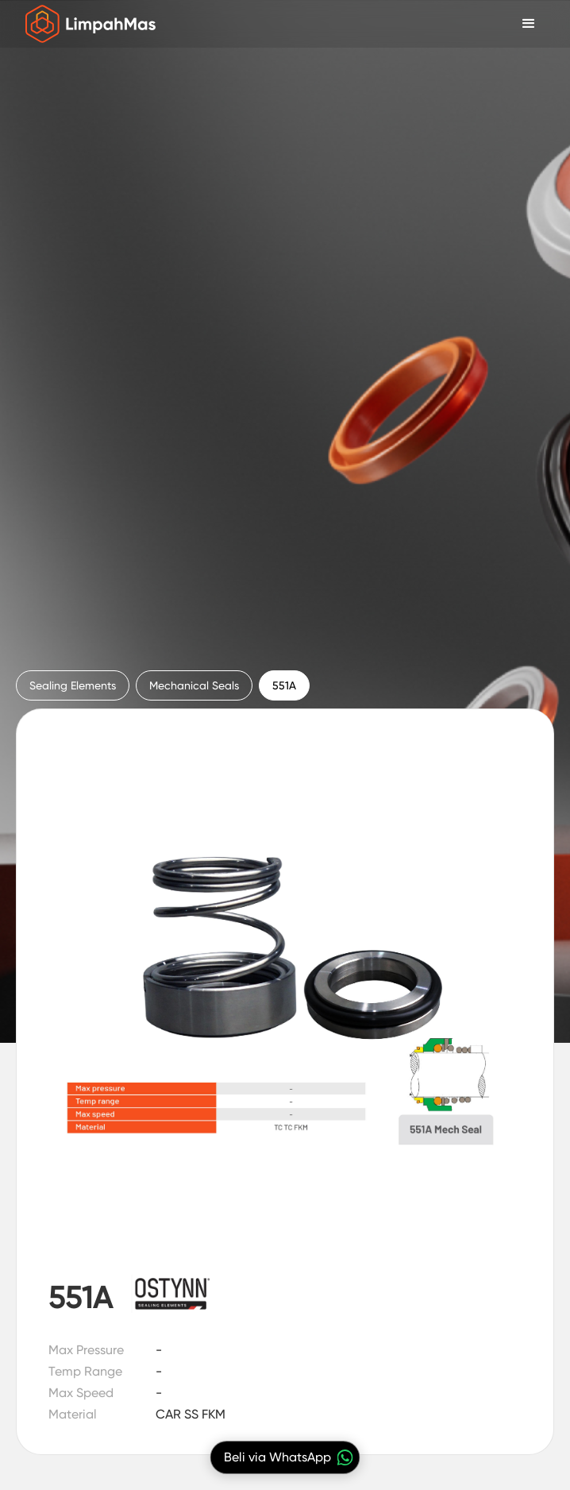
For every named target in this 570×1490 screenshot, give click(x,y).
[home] (86, 24)
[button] (529, 24)
